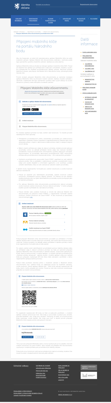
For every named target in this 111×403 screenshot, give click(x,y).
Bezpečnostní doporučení (88, 4)
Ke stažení (93, 19)
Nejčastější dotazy (81, 20)
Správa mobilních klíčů (89, 94)
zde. (31, 198)
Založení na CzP (90, 72)
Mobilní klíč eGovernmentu (51, 33)
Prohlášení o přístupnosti (23, 392)
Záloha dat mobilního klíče (89, 104)
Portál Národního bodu (90, 53)
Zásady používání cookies (23, 396)
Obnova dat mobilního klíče (89, 108)
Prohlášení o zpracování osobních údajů (28, 394)
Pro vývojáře (63, 378)
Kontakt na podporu (43, 4)
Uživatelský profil (67, 20)
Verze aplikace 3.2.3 (65, 396)
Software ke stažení (43, 367)
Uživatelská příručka (43, 369)
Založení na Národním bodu (89, 66)
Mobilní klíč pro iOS (90, 85)
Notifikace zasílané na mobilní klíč (91, 99)
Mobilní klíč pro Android (89, 81)
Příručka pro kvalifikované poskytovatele (41, 376)
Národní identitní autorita (24, 7)
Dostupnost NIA (63, 376)
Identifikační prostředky (33, 20)
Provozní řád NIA (42, 372)
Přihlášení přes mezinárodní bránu (88, 58)
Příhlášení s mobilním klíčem (89, 89)
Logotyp (61, 381)
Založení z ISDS (89, 69)
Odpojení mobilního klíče (91, 113)
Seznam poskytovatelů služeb (50, 21)
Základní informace (18, 20)
